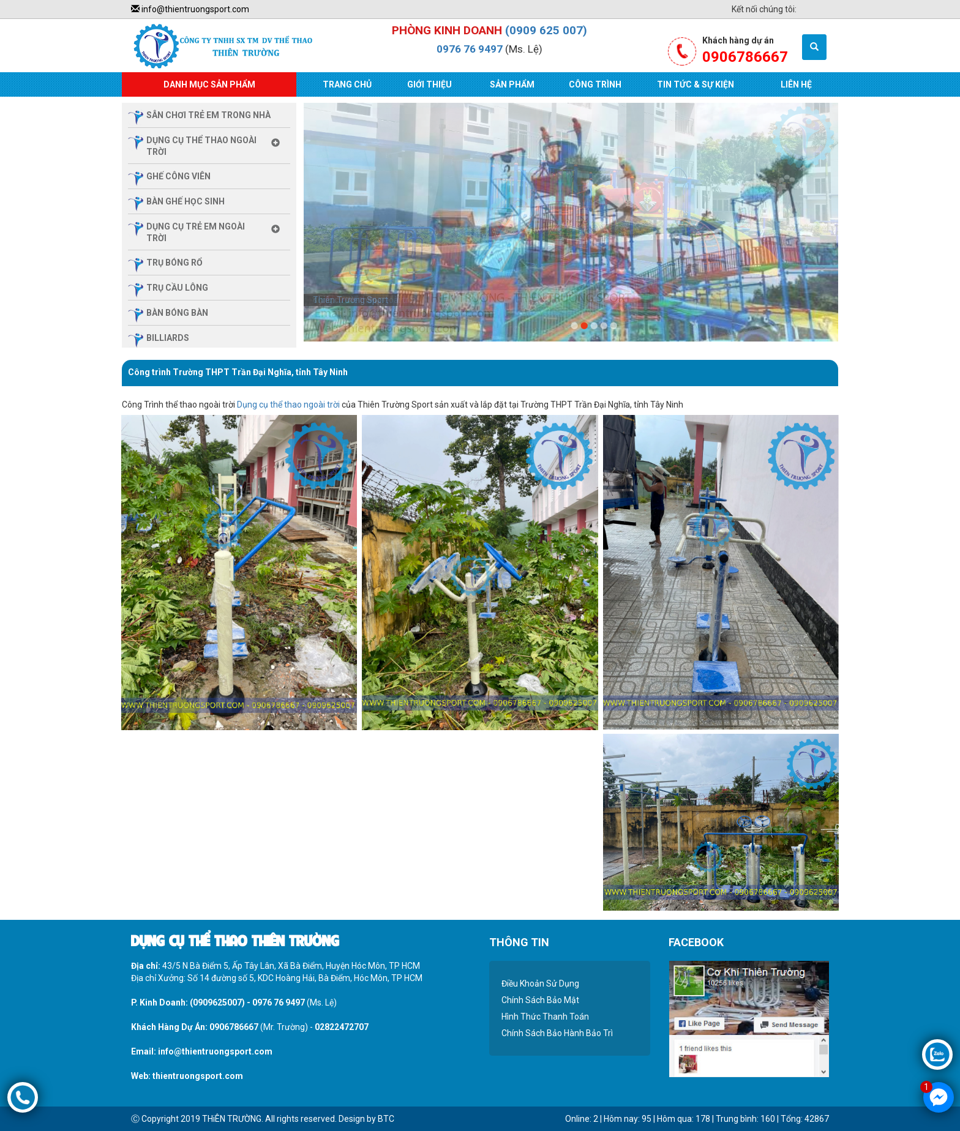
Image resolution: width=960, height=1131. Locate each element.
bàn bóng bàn (177, 313)
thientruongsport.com (197, 1076)
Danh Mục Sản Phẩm (209, 84)
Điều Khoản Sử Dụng (540, 983)
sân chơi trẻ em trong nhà (208, 115)
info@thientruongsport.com (190, 9)
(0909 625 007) (546, 30)
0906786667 (233, 1027)
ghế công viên (178, 176)
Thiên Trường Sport (350, 300)
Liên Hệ (796, 84)
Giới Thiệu (429, 84)
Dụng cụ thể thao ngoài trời (288, 404)
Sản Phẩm (512, 84)
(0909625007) (217, 1002)
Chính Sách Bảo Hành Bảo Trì (557, 1033)
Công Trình (595, 84)
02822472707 (342, 1027)
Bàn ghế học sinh (185, 201)
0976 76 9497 (470, 49)
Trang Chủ (347, 84)
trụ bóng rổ (174, 262)
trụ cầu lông (177, 288)
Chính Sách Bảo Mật (540, 1000)
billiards (167, 338)
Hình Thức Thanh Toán (545, 1016)
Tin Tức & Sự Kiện (695, 84)
